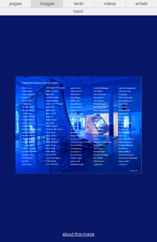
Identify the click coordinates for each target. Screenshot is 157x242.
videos (110, 3)
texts (78, 3)
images (47, 3)
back (78, 11)
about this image (78, 234)
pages (15, 3)
